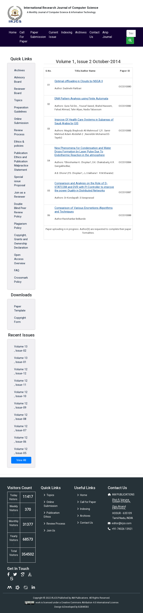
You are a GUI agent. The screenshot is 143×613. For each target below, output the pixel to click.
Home (13, 32)
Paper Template (20, 308)
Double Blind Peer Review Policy (20, 210)
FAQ (16, 270)
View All (21, 460)
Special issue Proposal (19, 181)
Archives (81, 32)
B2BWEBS (83, 607)
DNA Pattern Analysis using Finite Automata (81, 98)
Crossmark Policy (21, 280)
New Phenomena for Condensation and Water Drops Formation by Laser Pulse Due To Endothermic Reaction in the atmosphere (83, 151)
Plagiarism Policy (20, 226)
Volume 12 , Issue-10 (20, 394)
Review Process (19, 132)
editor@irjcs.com (121, 523)
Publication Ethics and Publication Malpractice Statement (21, 161)
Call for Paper (86, 501)
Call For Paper (23, 37)
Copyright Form (20, 320)
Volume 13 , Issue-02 (20, 348)
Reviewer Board (19, 91)
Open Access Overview (19, 259)
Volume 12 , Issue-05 (20, 451)
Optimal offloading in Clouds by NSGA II (79, 81)
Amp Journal (107, 35)
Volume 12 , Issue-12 (20, 371)
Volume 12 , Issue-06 (20, 440)
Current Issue (53, 35)
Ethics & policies (19, 144)
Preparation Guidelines (21, 109)
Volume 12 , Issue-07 (20, 428)
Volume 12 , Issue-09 (20, 405)
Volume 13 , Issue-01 (20, 360)
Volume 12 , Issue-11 (20, 383)
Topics (18, 100)
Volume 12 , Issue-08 (20, 417)
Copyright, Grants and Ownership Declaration (21, 241)
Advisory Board (19, 79)
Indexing (66, 32)
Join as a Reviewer (19, 195)
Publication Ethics (52, 514)
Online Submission (21, 121)
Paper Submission (38, 35)
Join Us (49, 530)
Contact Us (94, 35)
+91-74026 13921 (122, 528)
